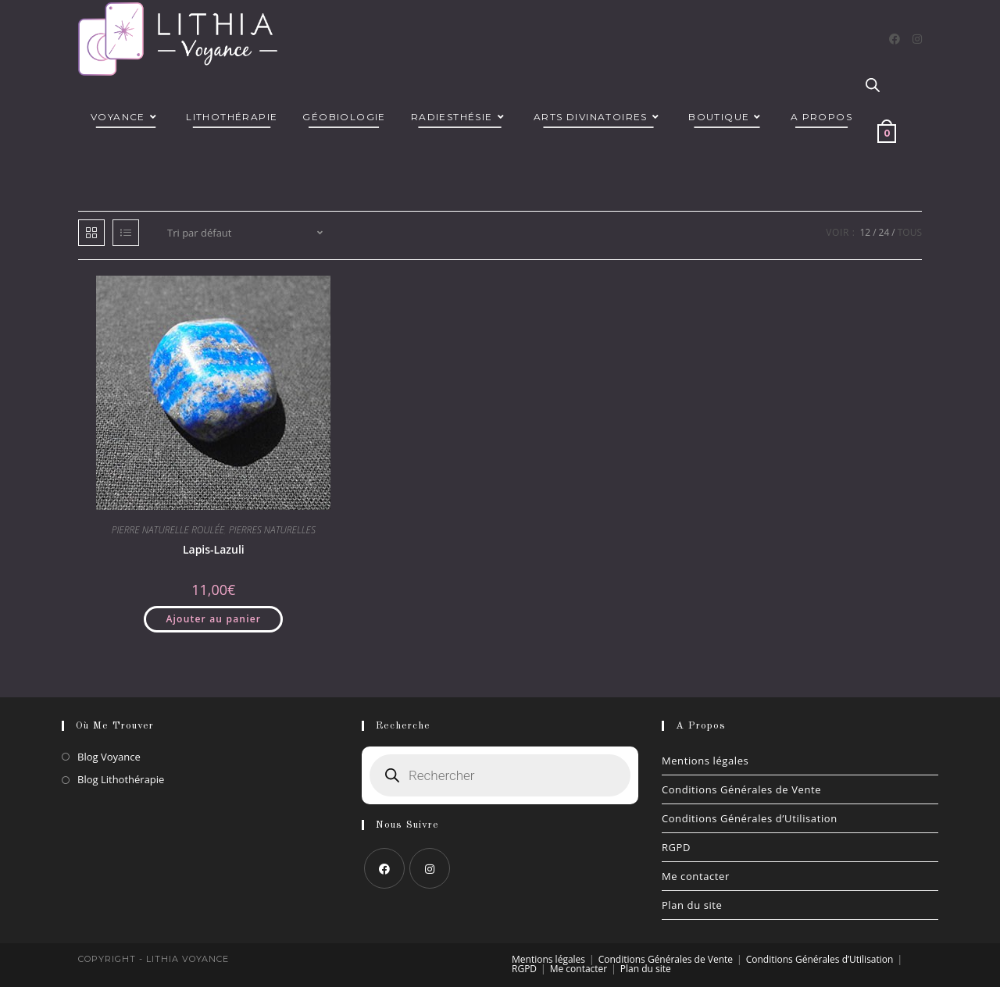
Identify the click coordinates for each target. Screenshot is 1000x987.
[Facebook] (894, 39)
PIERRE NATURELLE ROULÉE (168, 529)
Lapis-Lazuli (214, 549)
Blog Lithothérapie (120, 779)
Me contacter (696, 876)
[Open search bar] (872, 86)
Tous (910, 232)
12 (864, 232)
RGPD (676, 847)
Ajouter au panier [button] (213, 618)
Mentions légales (705, 761)
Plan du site (692, 905)
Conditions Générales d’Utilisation (750, 818)
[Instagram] (917, 39)
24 (884, 232)
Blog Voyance (109, 757)
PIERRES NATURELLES (272, 529)
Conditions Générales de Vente (741, 789)
